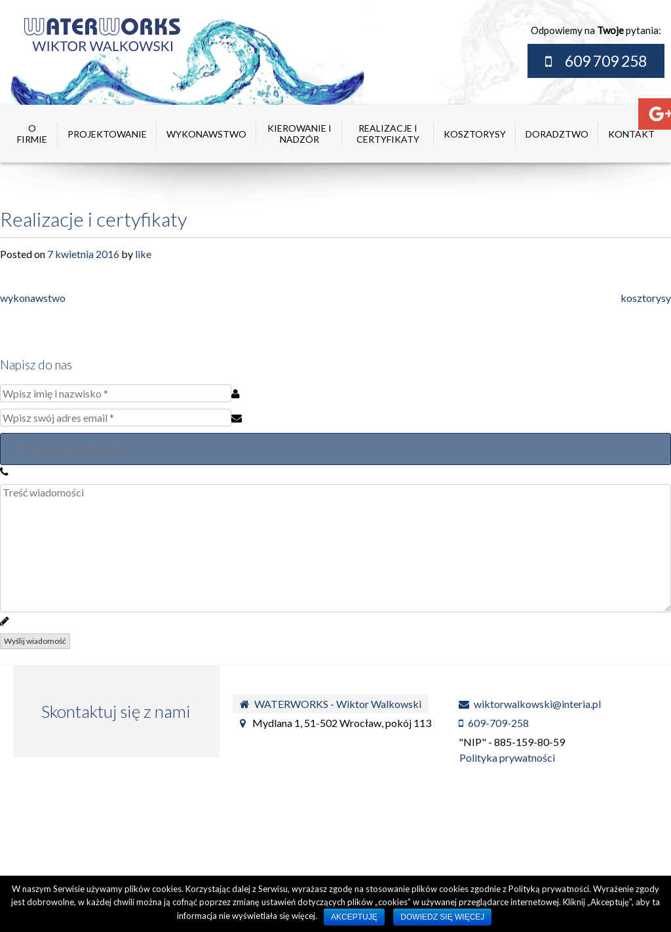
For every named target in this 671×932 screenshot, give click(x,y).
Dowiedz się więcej (442, 917)
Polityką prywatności (548, 889)
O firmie (32, 133)
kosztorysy (475, 134)
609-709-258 (494, 723)
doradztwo (557, 134)
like (143, 254)
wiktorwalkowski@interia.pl (530, 704)
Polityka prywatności (506, 757)
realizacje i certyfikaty (387, 133)
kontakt (631, 134)
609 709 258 (606, 61)
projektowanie (107, 134)
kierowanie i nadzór (299, 133)
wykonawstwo (206, 134)
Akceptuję (354, 917)
